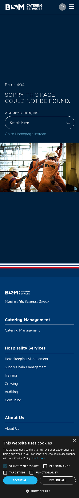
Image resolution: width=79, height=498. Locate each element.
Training (11, 375)
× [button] (74, 441)
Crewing (11, 383)
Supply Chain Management (26, 367)
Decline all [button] (57, 480)
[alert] (39, 467)
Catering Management (27, 319)
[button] (39, 491)
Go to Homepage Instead (25, 134)
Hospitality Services (25, 348)
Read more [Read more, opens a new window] (39, 458)
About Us (14, 417)
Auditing (11, 391)
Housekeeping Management (26, 358)
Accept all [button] (20, 480)
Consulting (13, 400)
